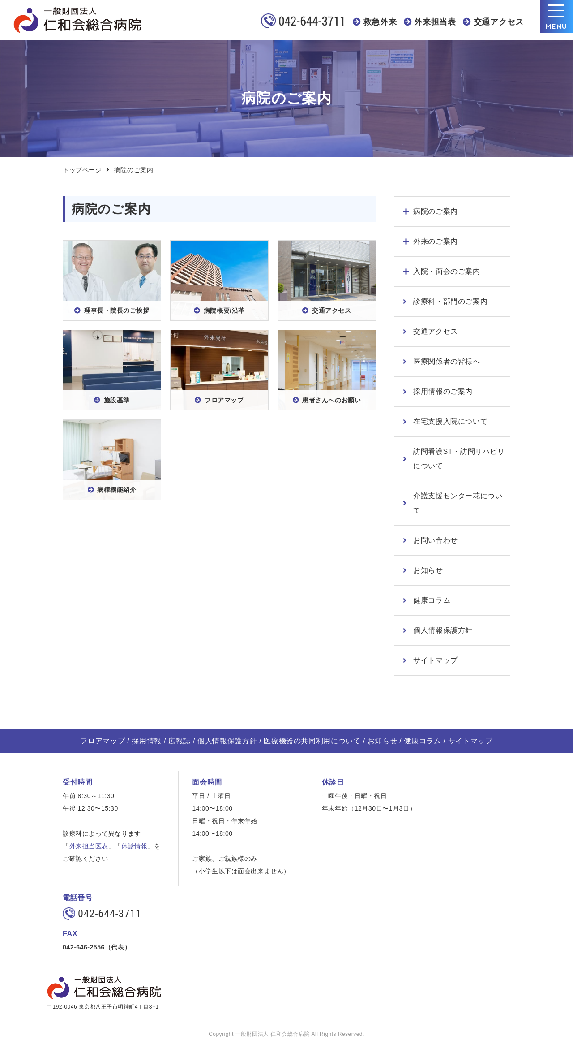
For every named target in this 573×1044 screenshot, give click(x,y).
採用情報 (147, 741)
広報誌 (179, 741)
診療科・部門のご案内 (450, 301)
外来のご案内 (435, 241)
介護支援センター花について (458, 503)
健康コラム (431, 600)
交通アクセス (499, 21)
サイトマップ (435, 660)
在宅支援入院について (450, 421)
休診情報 (134, 846)
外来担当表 (435, 21)
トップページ (82, 169)
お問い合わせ (435, 540)
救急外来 (380, 21)
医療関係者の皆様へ (446, 361)
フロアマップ (102, 741)
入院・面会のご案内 (446, 271)
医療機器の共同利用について (312, 741)
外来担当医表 (88, 846)
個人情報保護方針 (443, 630)
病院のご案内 (435, 211)
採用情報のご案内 (443, 391)
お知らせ (428, 570)
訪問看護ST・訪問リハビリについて (459, 459)
